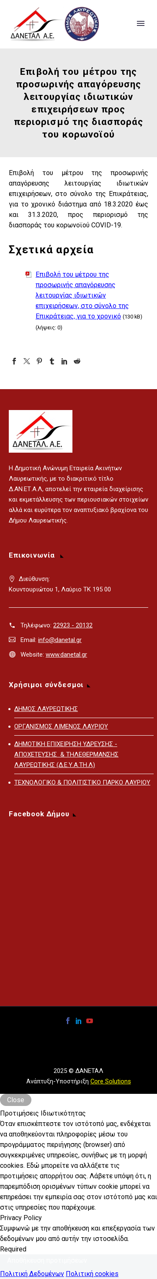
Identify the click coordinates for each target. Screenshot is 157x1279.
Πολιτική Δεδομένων (32, 1274)
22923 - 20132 (73, 625)
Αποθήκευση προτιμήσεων (47, 1260)
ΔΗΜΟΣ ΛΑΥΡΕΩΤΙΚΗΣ (46, 709)
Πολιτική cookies (92, 1274)
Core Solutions (110, 1081)
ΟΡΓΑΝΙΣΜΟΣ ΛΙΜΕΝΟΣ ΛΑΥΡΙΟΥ (61, 726)
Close (15, 1100)
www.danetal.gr (66, 654)
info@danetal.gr (60, 640)
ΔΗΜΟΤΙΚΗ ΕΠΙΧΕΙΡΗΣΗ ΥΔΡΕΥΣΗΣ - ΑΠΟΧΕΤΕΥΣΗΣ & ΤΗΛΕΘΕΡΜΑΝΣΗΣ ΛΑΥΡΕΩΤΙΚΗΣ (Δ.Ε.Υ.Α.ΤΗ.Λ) (66, 754)
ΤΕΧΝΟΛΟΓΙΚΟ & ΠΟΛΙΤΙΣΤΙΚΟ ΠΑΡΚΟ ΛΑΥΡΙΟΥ (82, 782)
